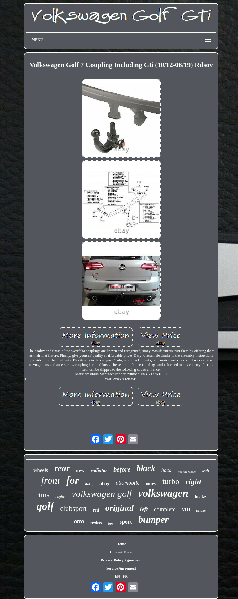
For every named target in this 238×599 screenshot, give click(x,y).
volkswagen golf (102, 494)
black (146, 468)
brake (200, 496)
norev (151, 483)
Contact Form (121, 552)
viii (186, 509)
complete (165, 509)
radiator (99, 470)
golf (45, 506)
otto (79, 521)
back (166, 470)
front (50, 480)
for (72, 480)
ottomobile (127, 483)
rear (62, 468)
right (193, 481)
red (96, 509)
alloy (104, 483)
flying (89, 484)
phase (201, 510)
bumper (153, 519)
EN (117, 576)
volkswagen (163, 493)
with (205, 470)
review (96, 523)
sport (126, 522)
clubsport (73, 508)
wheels (40, 470)
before (121, 469)
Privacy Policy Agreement (121, 560)
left (144, 509)
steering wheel (187, 471)
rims (43, 495)
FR (125, 576)
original (119, 507)
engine (60, 496)
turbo (170, 481)
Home (121, 544)
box (110, 523)
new (80, 470)
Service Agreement (121, 568)
